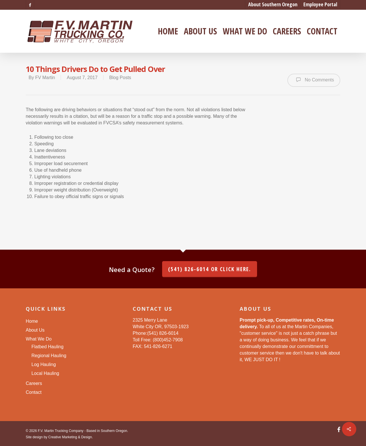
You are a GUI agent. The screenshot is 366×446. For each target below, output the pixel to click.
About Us (200, 31)
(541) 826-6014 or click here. (209, 269)
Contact (322, 31)
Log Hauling (43, 364)
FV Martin (45, 77)
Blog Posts (120, 77)
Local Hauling (45, 373)
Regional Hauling (48, 355)
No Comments (314, 79)
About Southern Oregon (272, 4)
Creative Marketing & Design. (70, 437)
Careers (287, 31)
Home (168, 31)
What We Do (245, 31)
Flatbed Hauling (47, 346)
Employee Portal (320, 4)
